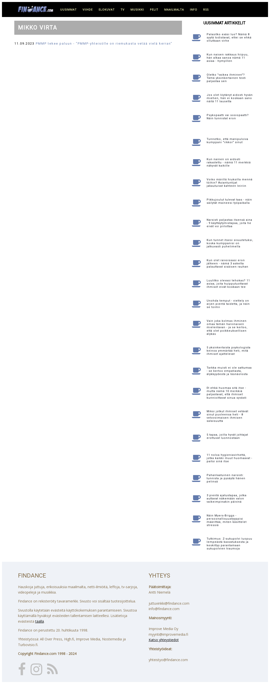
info (193, 9)
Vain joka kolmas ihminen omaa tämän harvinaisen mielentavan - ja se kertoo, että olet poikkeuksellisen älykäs (227, 327)
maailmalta (174, 9)
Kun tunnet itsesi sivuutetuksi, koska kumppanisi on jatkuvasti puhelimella (230, 243)
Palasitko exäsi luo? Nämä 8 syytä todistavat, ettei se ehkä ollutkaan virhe (229, 37)
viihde (88, 9)
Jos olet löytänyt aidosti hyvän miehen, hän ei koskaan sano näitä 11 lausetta (230, 98)
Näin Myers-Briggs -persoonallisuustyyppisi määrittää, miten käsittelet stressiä (227, 520)
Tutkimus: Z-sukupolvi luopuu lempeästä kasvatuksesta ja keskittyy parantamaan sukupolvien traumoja (229, 543)
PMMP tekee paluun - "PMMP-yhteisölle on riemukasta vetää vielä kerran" (104, 43)
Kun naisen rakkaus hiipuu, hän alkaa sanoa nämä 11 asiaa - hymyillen (228, 58)
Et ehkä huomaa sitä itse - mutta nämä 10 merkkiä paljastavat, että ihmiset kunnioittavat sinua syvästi (227, 392)
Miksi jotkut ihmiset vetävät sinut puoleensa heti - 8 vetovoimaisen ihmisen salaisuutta (227, 416)
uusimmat (68, 9)
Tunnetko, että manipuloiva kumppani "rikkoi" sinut (227, 140)
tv (123, 9)
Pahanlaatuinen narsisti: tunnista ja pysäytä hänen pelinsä (226, 478)
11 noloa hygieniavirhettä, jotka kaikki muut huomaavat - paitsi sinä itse (229, 458)
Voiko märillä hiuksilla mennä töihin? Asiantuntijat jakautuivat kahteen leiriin (229, 183)
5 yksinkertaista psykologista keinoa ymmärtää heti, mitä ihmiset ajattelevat (229, 351)
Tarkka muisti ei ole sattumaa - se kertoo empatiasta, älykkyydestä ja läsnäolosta (229, 371)
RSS (206, 9)
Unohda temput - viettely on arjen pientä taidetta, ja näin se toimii (228, 304)
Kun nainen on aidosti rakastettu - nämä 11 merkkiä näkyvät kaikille (229, 162)
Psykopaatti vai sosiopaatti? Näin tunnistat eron (228, 117)
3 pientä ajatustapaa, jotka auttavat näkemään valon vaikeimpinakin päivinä (227, 498)
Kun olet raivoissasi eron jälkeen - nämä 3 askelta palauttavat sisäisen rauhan (227, 263)
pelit (154, 9)
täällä (39, 621)
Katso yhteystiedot (164, 639)
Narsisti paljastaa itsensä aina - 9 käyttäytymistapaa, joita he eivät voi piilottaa (229, 223)
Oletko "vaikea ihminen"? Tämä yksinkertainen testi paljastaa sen (226, 78)
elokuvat (107, 9)
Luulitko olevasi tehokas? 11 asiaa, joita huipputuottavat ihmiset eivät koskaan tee (228, 284)
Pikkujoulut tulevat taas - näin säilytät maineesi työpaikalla (229, 201)
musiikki (137, 9)
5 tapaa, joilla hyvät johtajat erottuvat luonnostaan (227, 436)
